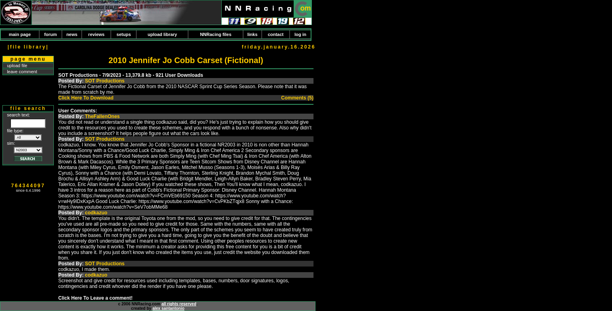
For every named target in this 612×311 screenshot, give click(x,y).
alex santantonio (168, 308)
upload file (17, 65)
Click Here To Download (85, 98)
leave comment (22, 71)
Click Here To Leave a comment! (95, 298)
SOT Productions (105, 81)
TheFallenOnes (102, 116)
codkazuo (96, 213)
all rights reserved (178, 304)
